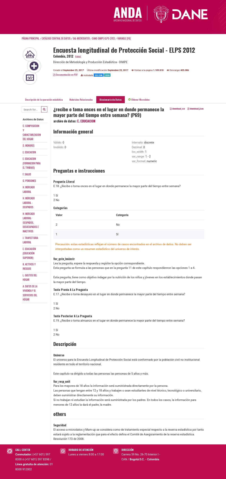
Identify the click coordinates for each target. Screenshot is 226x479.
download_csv (177, 108)
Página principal (30, 38)
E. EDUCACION (29, 152)
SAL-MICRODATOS (81, 38)
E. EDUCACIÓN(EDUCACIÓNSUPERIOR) (29, 253)
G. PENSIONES (29, 181)
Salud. (78, 56)
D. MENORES (29, 145)
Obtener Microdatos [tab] (139, 99)
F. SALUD (27, 174)
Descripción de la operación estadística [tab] (44, 99)
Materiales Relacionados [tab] (81, 99)
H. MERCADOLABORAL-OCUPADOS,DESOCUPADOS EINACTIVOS (31, 222)
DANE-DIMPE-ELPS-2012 (103, 38)
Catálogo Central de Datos (56, 38)
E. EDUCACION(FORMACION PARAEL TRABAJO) (31, 163)
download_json (195, 108)
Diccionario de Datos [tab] (110, 99)
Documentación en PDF (65, 74)
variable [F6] (124, 38)
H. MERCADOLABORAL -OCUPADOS (29, 202)
